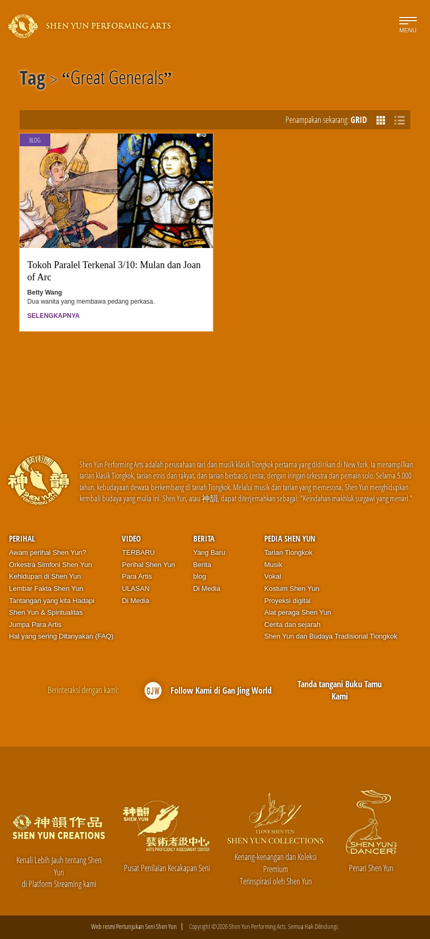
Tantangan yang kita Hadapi (51, 601)
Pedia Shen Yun (289, 538)
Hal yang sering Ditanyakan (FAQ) (61, 636)
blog (200, 576)
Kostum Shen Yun (291, 588)
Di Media (135, 601)
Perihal (22, 538)
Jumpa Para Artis (35, 624)
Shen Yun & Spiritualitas (46, 612)
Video (131, 538)
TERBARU (138, 552)
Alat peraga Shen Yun (297, 612)
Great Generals (117, 79)
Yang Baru (209, 552)
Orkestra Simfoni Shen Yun (50, 565)
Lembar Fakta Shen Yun (46, 588)
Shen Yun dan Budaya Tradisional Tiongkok (330, 636)
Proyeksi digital (287, 601)
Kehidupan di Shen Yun (45, 576)
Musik (273, 565)
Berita (203, 538)
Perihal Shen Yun (148, 565)
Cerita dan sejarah (292, 624)
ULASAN (135, 588)
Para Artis (136, 576)
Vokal (272, 576)
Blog (34, 140)
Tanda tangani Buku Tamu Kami (340, 690)
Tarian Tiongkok (288, 552)
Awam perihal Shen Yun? (47, 552)
